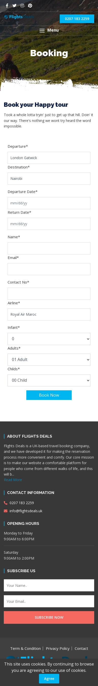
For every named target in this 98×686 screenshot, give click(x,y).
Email (13, 257)
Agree (49, 678)
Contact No (18, 282)
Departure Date (22, 191)
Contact (81, 648)
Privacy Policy (58, 648)
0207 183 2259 (77, 18)
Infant (14, 327)
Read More (13, 479)
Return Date (19, 212)
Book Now (49, 395)
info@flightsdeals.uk (23, 510)
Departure (18, 146)
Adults (14, 348)
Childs (14, 368)
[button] (49, 30)
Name (14, 236)
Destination (19, 166)
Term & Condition (25, 648)
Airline (14, 302)
